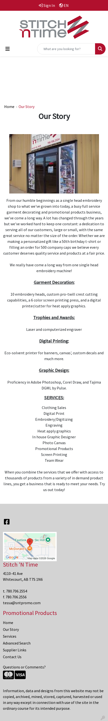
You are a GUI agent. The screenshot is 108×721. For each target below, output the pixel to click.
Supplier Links (14, 649)
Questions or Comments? (24, 667)
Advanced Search (17, 643)
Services (9, 636)
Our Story (11, 629)
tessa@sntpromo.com (22, 602)
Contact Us (12, 656)
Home (9, 106)
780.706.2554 (16, 591)
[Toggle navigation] (7, 48)
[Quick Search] (66, 48)
